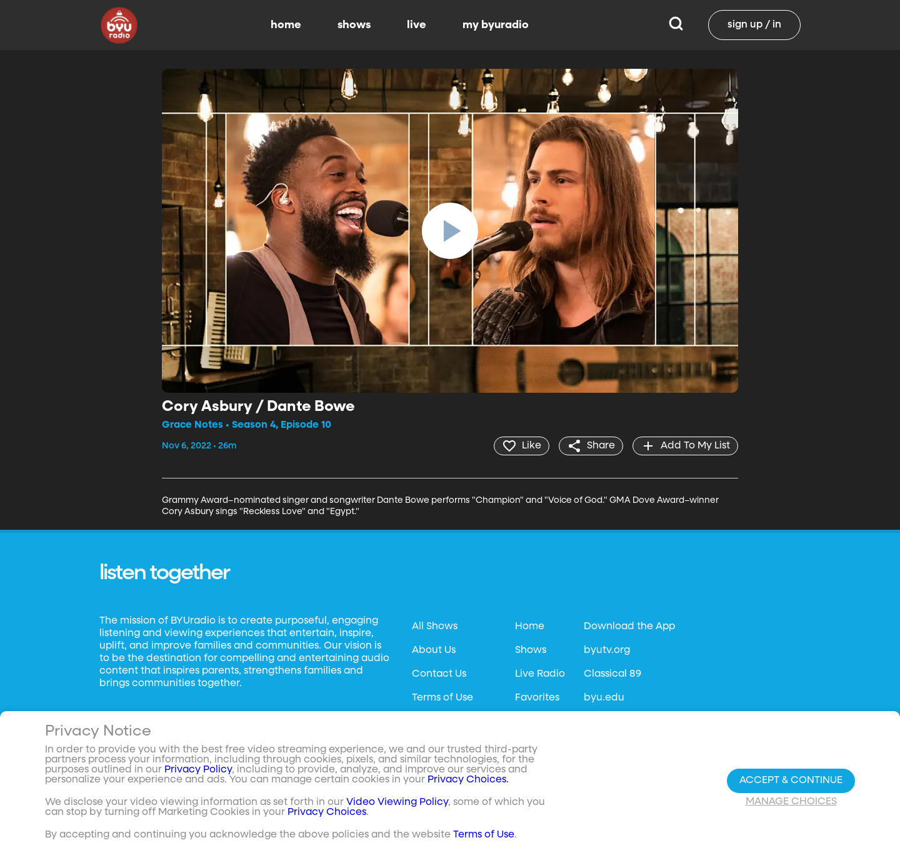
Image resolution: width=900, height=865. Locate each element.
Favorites (537, 698)
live (416, 25)
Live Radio (540, 674)
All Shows (435, 627)
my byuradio (495, 25)
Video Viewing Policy (397, 802)
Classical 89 (612, 674)
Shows (530, 650)
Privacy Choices (327, 812)
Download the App (629, 627)
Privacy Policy (198, 770)
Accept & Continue (790, 781)
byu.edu (604, 698)
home (286, 25)
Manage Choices (791, 802)
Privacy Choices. (468, 780)
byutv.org (607, 650)
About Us (434, 650)
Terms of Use (442, 698)
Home (529, 627)
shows (354, 25)
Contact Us (439, 674)
